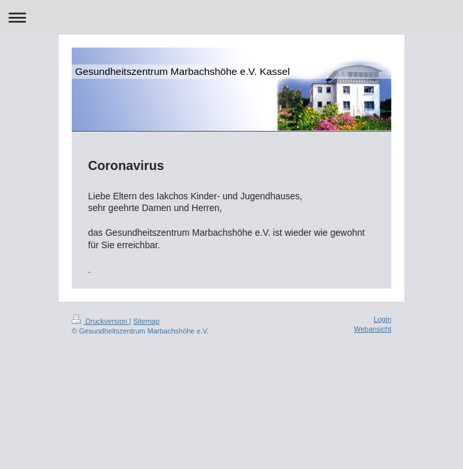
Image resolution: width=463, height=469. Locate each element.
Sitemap (146, 321)
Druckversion (100, 321)
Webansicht (372, 329)
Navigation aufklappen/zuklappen (231, 17)
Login (382, 319)
